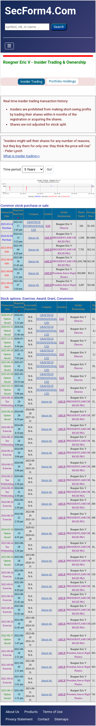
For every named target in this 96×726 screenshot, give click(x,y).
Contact (43, 719)
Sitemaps (62, 719)
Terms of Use (52, 712)
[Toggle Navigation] (9, 46)
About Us (12, 712)
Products (31, 712)
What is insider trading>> (21, 156)
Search (59, 27)
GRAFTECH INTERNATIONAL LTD (34, 226)
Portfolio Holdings (62, 81)
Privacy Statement (19, 719)
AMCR (48, 237)
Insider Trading (31, 81)
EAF (48, 225)
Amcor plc (33, 237)
